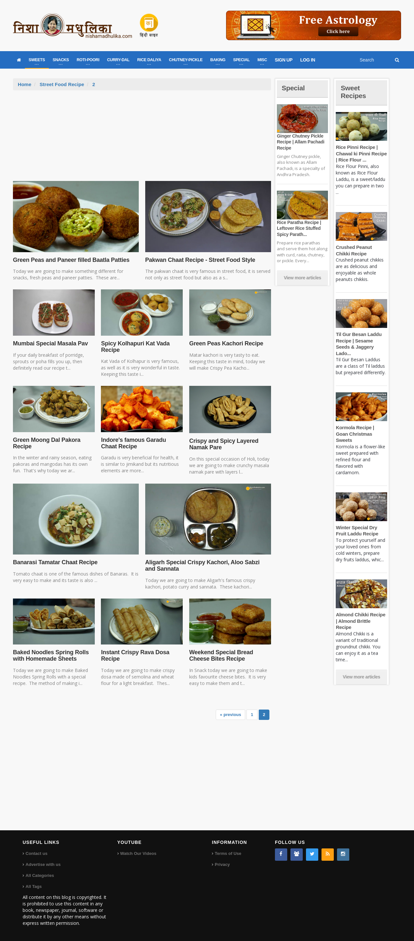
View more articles (302, 277)
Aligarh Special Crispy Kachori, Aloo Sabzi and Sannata (207, 565)
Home (24, 84)
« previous (230, 714)
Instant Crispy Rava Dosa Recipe (134, 655)
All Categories (40, 875)
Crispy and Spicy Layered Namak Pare (223, 444)
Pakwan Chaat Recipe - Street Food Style (199, 260)
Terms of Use (228, 853)
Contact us (36, 853)
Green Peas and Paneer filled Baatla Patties (70, 260)
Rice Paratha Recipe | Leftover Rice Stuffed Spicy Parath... (298, 228)
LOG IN (307, 59)
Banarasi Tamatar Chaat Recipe (54, 562)
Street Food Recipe (61, 84)
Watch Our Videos (138, 853)
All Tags (34, 886)
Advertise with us (43, 864)
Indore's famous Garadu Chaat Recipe (141, 443)
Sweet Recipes (354, 92)
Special (294, 88)
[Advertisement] (142, 138)
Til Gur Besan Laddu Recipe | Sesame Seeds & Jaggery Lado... (361, 340)
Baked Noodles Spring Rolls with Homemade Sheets (50, 655)
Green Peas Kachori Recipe (225, 343)
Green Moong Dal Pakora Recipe (46, 443)
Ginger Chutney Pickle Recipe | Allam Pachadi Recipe (300, 141)
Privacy (222, 864)
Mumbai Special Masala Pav (50, 343)
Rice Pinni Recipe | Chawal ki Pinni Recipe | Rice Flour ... (361, 153)
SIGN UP (284, 59)
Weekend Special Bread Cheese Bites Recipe (220, 655)
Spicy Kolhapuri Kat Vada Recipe (134, 346)
